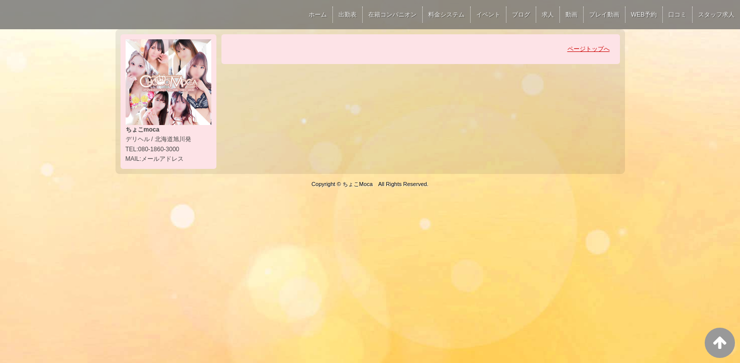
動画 (571, 14)
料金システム (446, 14)
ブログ (521, 14)
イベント (488, 14)
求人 (548, 14)
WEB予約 (644, 14)
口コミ (677, 14)
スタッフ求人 (716, 14)
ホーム (318, 14)
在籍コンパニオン (392, 14)
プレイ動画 (604, 14)
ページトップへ (588, 48)
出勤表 (347, 14)
